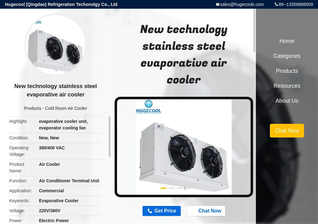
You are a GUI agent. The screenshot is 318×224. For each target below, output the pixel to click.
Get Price (165, 210)
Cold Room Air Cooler (66, 108)
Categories (286, 56)
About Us (286, 101)
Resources (287, 86)
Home (286, 41)
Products (32, 108)
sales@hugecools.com (242, 4)
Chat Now (206, 211)
